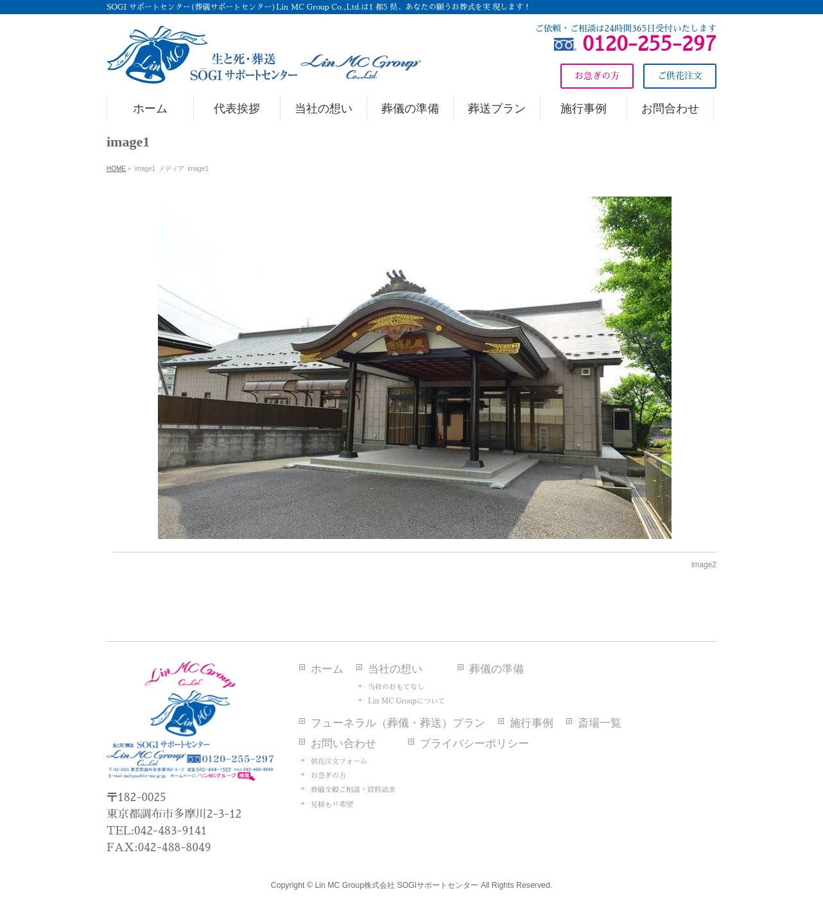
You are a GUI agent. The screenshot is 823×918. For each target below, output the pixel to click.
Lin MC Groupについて (406, 701)
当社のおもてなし (396, 687)
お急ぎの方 (328, 775)
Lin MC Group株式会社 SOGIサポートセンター (396, 885)
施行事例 (531, 723)
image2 (703, 564)
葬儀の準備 (496, 669)
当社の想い (395, 669)
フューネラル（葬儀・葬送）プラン (398, 723)
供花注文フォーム (339, 761)
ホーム (327, 669)
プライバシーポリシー (474, 743)
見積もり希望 (332, 804)
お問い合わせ (343, 743)
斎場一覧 (599, 723)
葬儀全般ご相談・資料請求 (353, 789)
